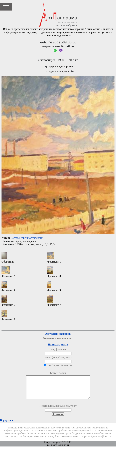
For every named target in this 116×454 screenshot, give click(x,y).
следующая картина (60, 71)
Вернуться (6, 424)
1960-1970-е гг (67, 60)
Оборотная (8, 257)
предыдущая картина (58, 66)
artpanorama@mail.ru (100, 440)
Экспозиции (46, 60)
